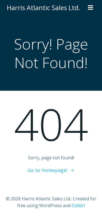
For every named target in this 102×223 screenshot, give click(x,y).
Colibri (78, 206)
